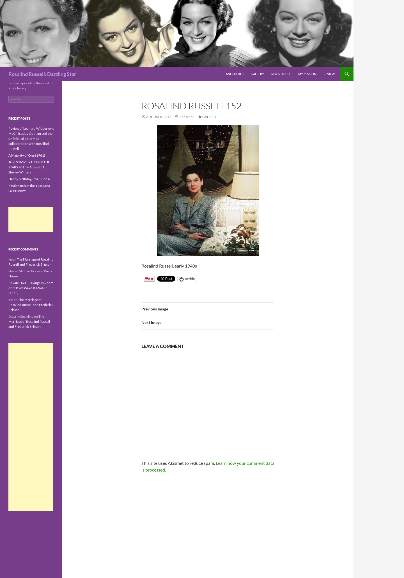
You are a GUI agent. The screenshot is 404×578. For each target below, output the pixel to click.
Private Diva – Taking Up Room (30, 283)
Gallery (257, 74)
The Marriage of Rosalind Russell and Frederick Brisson (30, 305)
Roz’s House (281, 74)
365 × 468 (187, 117)
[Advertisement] (30, 219)
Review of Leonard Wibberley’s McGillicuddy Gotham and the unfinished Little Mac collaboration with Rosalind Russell (31, 138)
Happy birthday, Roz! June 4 (29, 179)
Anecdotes (235, 74)
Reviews (329, 74)
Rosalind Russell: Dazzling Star (42, 74)
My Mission (307, 74)
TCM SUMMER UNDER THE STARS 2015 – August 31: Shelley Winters (29, 167)
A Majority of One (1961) (26, 155)
